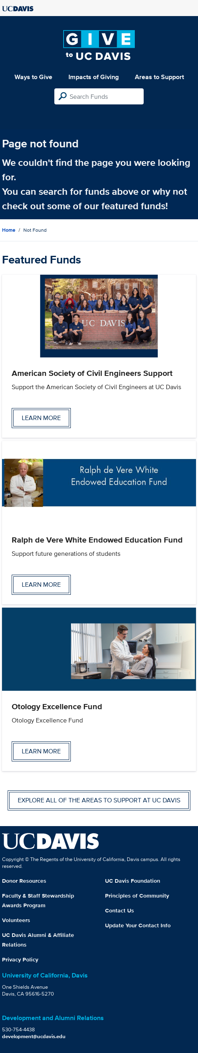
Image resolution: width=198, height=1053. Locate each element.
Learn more (41, 417)
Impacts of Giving (93, 77)
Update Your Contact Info (138, 925)
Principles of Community (137, 896)
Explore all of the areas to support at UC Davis (99, 800)
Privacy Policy (20, 959)
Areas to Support (159, 77)
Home (8, 230)
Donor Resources (24, 881)
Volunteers (16, 920)
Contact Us (119, 910)
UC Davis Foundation (132, 881)
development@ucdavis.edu (34, 1036)
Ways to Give (33, 77)
